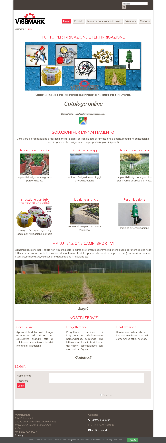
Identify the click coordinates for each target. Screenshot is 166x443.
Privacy (19, 435)
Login (21, 385)
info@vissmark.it (98, 430)
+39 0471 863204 (99, 419)
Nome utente (24, 376)
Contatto (145, 21)
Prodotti (78, 21)
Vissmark (130, 21)
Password (22, 381)
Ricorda (107, 395)
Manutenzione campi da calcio (104, 21)
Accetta (133, 440)
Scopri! (83, 308)
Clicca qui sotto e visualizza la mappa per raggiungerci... (83, 114)
